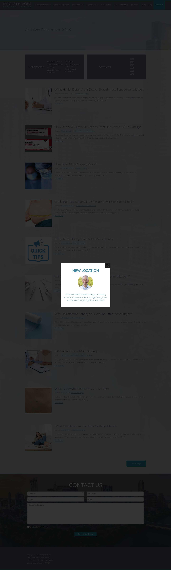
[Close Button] (107, 265)
